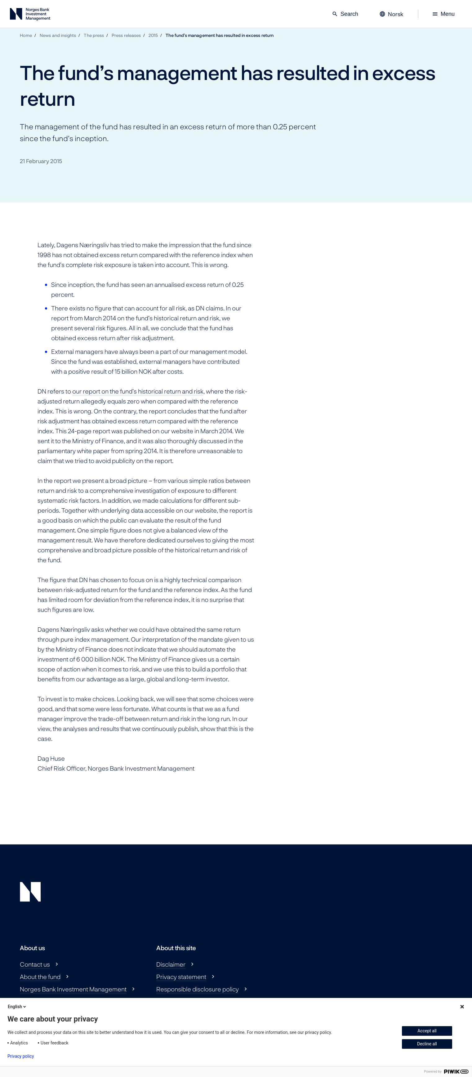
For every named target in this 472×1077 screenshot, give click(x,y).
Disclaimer (170, 964)
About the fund (40, 976)
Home (26, 35)
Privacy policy (20, 1056)
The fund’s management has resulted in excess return (220, 35)
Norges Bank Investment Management (73, 989)
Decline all (427, 1043)
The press (94, 35)
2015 (153, 35)
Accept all (427, 1030)
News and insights (58, 35)
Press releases (126, 35)
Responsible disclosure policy (197, 989)
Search (345, 14)
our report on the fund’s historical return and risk (137, 391)
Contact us (35, 964)
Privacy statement (181, 976)
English (17, 1006)
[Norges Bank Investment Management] (30, 15)
